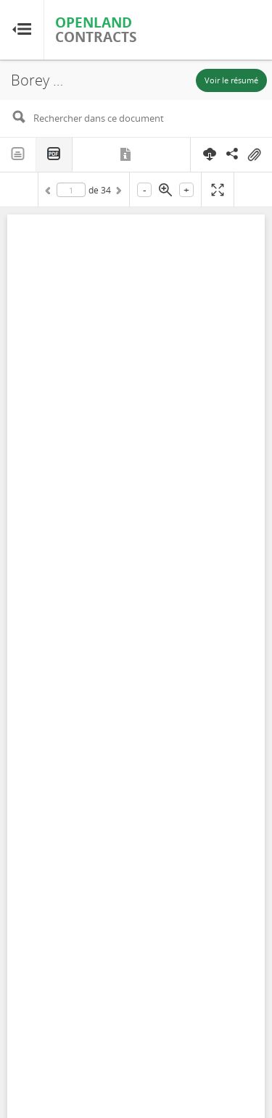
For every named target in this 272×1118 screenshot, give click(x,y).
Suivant (117, 192)
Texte (18, 154)
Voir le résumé (231, 80)
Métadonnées (126, 154)
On (254, 155)
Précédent (50, 192)
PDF (54, 155)
